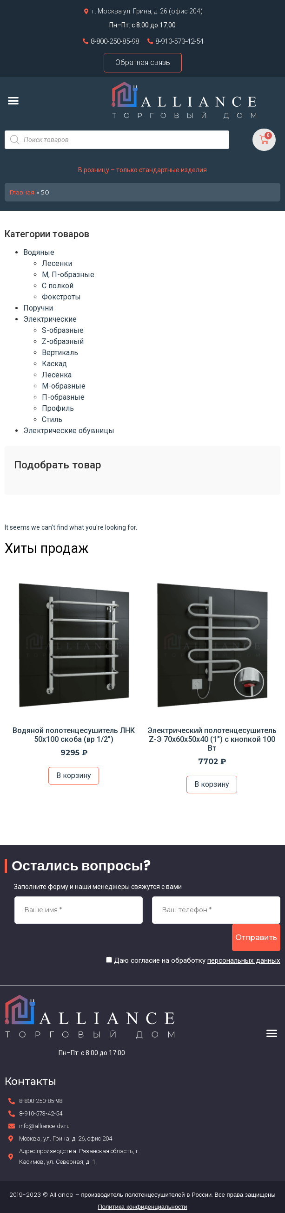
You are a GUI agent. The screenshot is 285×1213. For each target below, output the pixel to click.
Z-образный (63, 341)
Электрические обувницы (68, 430)
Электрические (50, 319)
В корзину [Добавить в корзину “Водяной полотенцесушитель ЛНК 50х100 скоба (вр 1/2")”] (73, 775)
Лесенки (57, 263)
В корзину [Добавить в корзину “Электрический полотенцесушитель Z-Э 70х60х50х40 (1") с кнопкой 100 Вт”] (211, 784)
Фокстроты (61, 296)
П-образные (63, 397)
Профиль (58, 408)
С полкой (57, 285)
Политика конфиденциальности (142, 1206)
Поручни (38, 308)
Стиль (52, 419)
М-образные (64, 386)
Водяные (38, 252)
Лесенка (57, 374)
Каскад (54, 363)
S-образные (63, 330)
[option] (74, 681)
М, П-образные (68, 274)
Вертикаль (60, 352)
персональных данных (243, 960)
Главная (21, 192)
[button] (13, 100)
